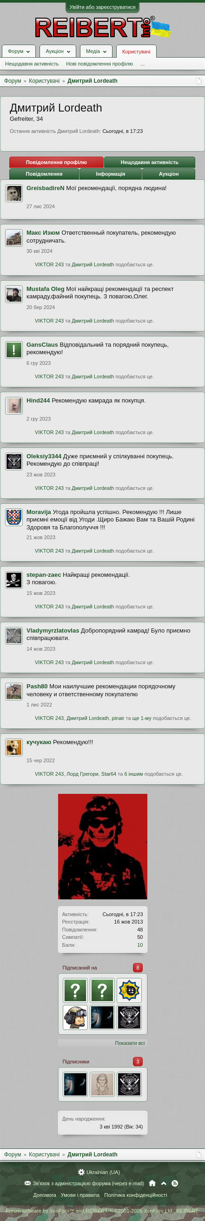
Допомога (44, 1195)
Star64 (108, 774)
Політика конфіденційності (135, 1195)
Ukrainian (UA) (103, 1172)
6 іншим (133, 774)
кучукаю (38, 742)
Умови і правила (80, 1195)
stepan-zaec (43, 574)
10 (140, 945)
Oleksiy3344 (43, 456)
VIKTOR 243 (49, 264)
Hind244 (38, 400)
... (142, 63)
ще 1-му (142, 718)
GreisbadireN (45, 188)
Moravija (38, 511)
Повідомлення (44, 174)
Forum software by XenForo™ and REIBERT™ (102, 1211)
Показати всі (130, 1043)
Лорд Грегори (82, 774)
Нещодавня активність (32, 63)
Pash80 (37, 686)
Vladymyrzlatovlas (52, 630)
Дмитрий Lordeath (93, 264)
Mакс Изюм (43, 232)
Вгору (163, 1183)
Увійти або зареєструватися (103, 7)
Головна (152, 1183)
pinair (118, 718)
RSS (175, 1183)
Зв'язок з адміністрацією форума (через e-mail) (89, 1183)
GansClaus (42, 344)
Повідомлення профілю (56, 162)
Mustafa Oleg (45, 288)
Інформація (111, 174)
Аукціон (169, 174)
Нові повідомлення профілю (99, 63)
